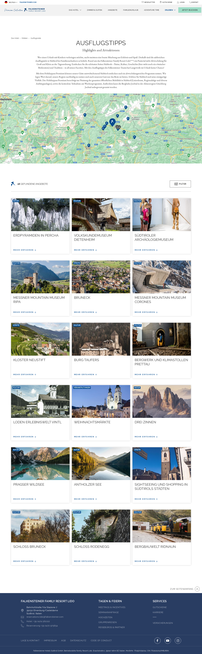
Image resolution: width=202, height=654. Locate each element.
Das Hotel (15, 23)
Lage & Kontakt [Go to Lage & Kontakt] (30, 625)
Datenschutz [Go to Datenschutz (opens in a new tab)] (78, 625)
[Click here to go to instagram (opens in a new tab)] (178, 625)
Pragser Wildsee (28, 469)
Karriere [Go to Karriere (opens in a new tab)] (158, 597)
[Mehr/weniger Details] (40, 234)
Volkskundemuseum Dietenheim (93, 222)
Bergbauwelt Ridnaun (155, 531)
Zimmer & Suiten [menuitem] (89, 10)
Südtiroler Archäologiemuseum (154, 222)
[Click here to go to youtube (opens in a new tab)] (168, 625)
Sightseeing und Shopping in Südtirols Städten (161, 471)
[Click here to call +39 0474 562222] (35, 606)
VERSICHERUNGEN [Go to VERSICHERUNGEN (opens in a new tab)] (163, 607)
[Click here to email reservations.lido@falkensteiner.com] (42, 601)
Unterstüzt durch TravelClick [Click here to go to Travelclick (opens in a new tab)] (101, 646)
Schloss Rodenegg (91, 531)
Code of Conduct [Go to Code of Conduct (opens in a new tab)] (101, 625)
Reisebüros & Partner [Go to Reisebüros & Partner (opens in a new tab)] (111, 612)
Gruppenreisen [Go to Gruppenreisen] (107, 607)
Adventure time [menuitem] (146, 10)
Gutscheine (167, 2)
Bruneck (82, 282)
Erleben (25, 23)
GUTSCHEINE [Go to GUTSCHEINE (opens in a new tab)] (160, 592)
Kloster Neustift (29, 344)
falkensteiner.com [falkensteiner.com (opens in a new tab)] (28, 2)
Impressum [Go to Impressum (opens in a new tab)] (50, 625)
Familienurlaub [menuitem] (126, 10)
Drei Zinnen (145, 407)
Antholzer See (88, 469)
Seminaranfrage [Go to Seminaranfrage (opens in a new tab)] (108, 597)
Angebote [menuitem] (108, 10)
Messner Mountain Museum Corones (160, 284)
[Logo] (26, 10)
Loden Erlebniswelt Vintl (37, 407)
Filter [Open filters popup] (180, 168)
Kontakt (194, 2)
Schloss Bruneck (29, 531)
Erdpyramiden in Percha (35, 220)
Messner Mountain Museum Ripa (39, 284)
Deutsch (10, 2)
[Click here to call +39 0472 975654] (39, 610)
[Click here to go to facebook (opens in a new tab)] (157, 625)
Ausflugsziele (36, 23)
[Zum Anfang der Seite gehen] (185, 573)
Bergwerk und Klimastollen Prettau (161, 346)
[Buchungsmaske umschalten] (186, 10)
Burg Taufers (86, 344)
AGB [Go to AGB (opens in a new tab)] (63, 625)
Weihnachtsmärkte (92, 407)
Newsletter (149, 2)
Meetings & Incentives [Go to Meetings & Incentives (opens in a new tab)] (111, 592)
